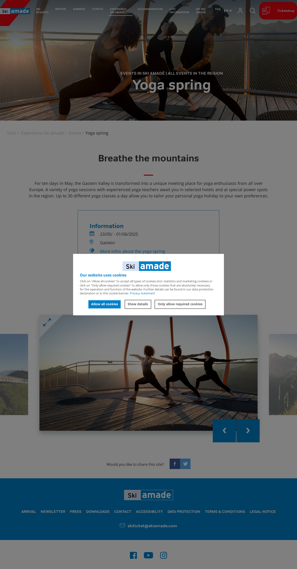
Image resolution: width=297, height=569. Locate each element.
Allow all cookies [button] (104, 304)
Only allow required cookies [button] (180, 304)
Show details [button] (138, 304)
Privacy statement (142, 293)
